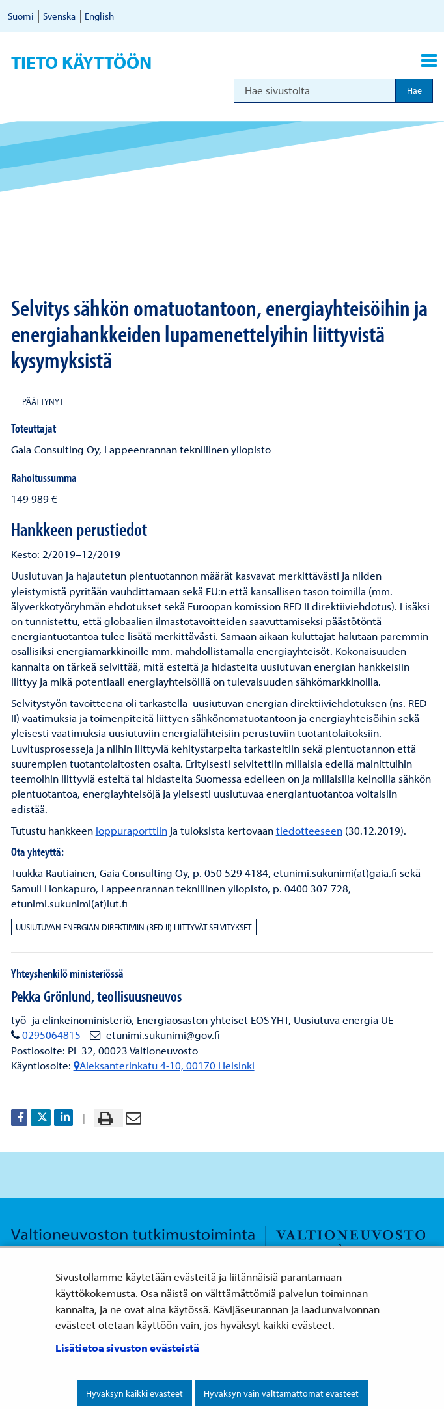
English (99, 16)
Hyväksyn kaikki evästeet (134, 1393)
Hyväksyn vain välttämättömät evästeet (281, 1393)
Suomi (21, 16)
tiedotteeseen (309, 830)
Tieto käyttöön (81, 62)
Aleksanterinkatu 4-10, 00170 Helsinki (164, 1065)
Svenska (59, 16)
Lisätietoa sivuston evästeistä (127, 1347)
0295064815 (51, 1034)
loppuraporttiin (131, 830)
